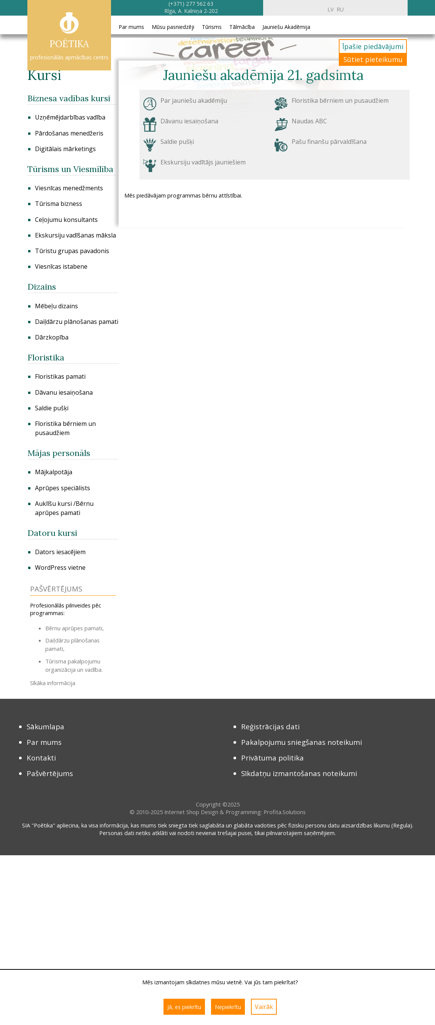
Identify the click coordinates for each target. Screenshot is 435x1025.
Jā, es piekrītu (184, 1007)
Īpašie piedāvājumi (372, 46)
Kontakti (41, 757)
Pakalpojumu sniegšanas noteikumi (301, 742)
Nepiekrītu (228, 1007)
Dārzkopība (51, 337)
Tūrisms (212, 26)
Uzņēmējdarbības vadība (70, 117)
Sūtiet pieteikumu (373, 59)
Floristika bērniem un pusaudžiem (340, 100)
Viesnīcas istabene (61, 266)
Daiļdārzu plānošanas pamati (76, 321)
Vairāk (264, 1007)
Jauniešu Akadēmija (286, 26)
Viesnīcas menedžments (69, 188)
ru (340, 9)
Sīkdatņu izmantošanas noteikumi (299, 773)
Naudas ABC (309, 121)
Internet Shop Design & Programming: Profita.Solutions (235, 812)
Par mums (131, 26)
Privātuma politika (272, 757)
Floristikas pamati (60, 376)
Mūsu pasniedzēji (173, 26)
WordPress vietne (60, 567)
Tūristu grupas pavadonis (72, 251)
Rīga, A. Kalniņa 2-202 (191, 10)
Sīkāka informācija (52, 683)
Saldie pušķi (51, 408)
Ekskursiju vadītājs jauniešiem (203, 162)
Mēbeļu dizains (56, 306)
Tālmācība (242, 26)
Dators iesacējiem (60, 552)
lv (330, 9)
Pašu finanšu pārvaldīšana (329, 141)
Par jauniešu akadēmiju (193, 100)
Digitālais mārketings (65, 149)
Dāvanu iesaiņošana (64, 392)
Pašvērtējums (50, 773)
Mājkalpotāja (53, 472)
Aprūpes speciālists (62, 488)
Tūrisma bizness (58, 203)
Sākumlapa (45, 726)
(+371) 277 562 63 (190, 3)
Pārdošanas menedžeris (69, 133)
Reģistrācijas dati (270, 726)
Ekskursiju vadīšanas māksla (75, 235)
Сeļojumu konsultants (66, 219)
